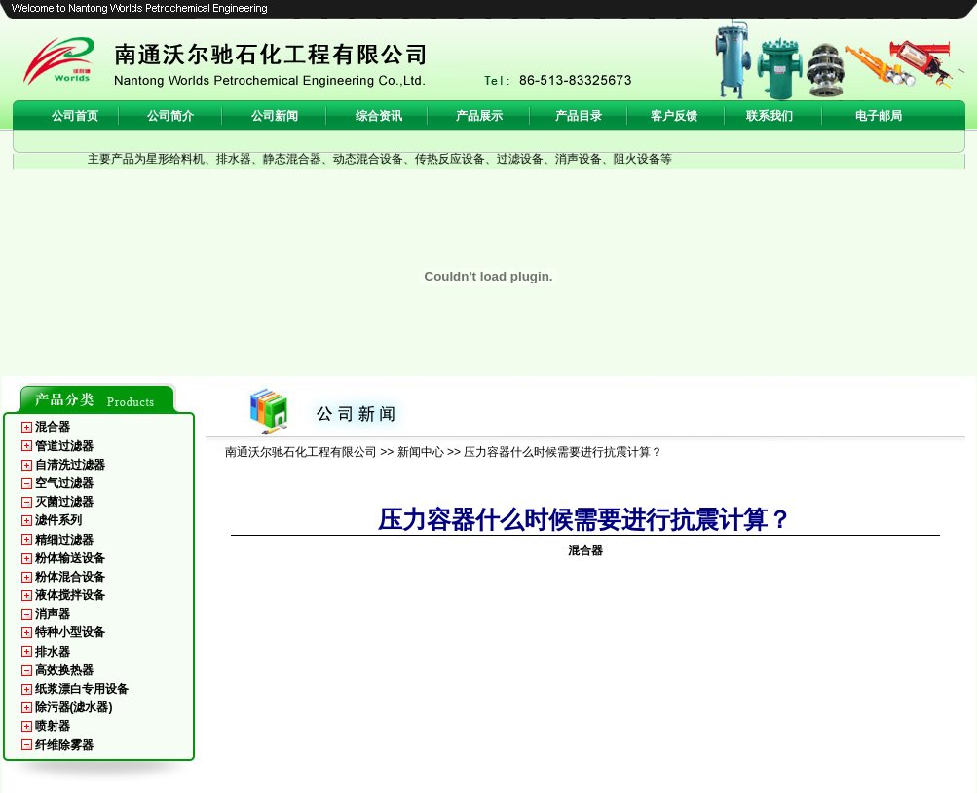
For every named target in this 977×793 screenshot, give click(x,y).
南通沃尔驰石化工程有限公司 (301, 452)
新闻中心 (420, 452)
